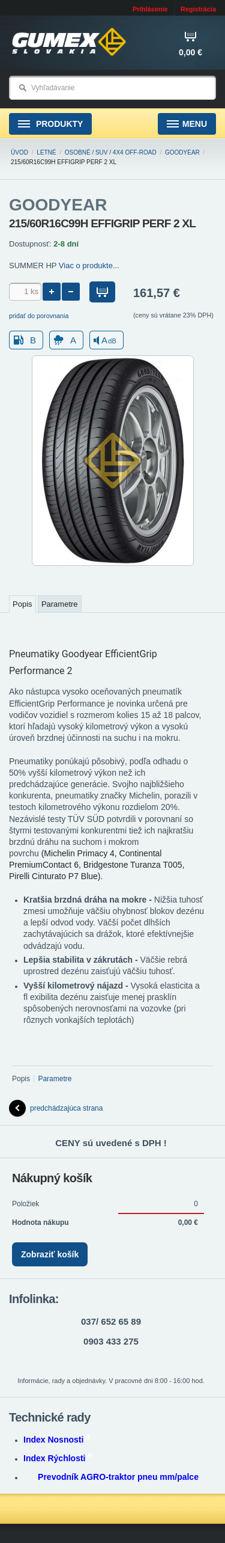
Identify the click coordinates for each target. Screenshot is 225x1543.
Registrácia (198, 9)
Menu (187, 124)
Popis (22, 604)
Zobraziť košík (50, 1254)
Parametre (59, 604)
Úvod (19, 152)
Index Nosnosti (56, 1439)
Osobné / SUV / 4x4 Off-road (111, 152)
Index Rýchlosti (57, 1458)
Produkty (50, 124)
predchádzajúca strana (56, 1108)
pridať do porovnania (39, 315)
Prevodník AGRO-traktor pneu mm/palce (118, 1477)
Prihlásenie (150, 9)
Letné (46, 152)
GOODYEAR (182, 152)
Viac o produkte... (89, 265)
